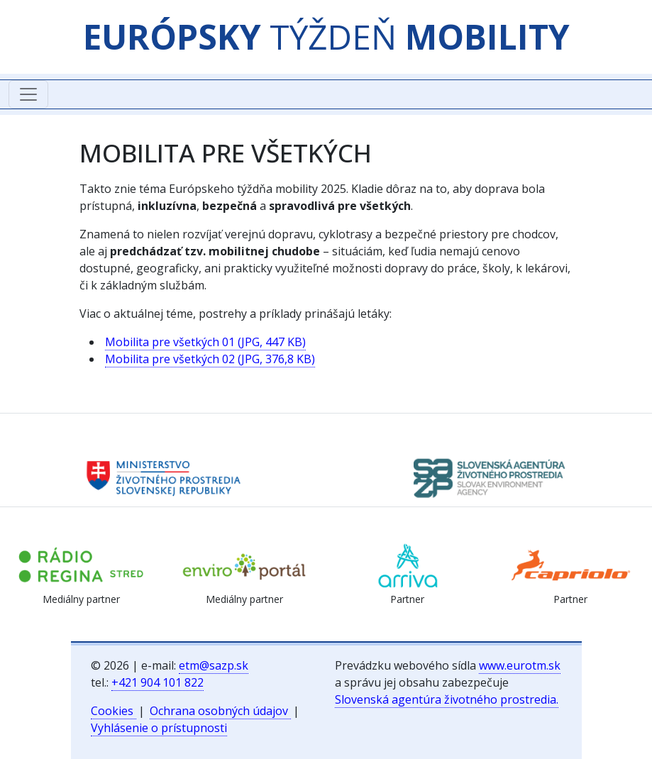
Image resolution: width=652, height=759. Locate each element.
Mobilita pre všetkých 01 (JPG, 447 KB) (205, 342)
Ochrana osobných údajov (220, 711)
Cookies (113, 711)
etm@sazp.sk (213, 665)
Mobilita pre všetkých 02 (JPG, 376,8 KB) (210, 359)
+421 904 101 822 (157, 682)
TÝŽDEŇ (326, 36)
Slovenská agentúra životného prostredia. (446, 699)
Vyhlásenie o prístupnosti (159, 728)
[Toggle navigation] (28, 94)
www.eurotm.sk (519, 665)
